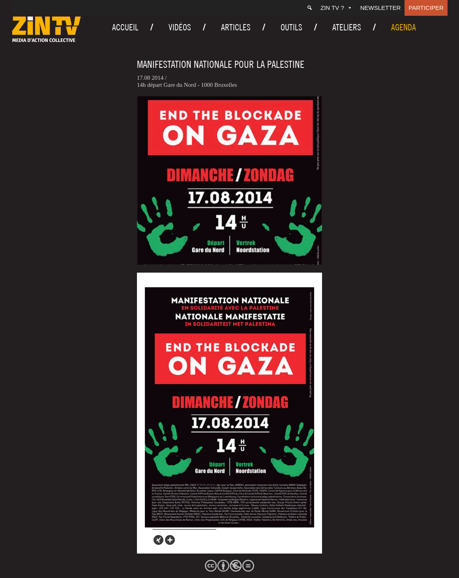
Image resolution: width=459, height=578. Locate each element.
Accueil (125, 27)
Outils (291, 27)
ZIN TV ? (336, 7)
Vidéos (180, 27)
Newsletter (380, 7)
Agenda (403, 27)
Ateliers (346, 27)
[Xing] (158, 540)
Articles (236, 27)
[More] (170, 540)
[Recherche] (310, 8)
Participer (426, 7)
